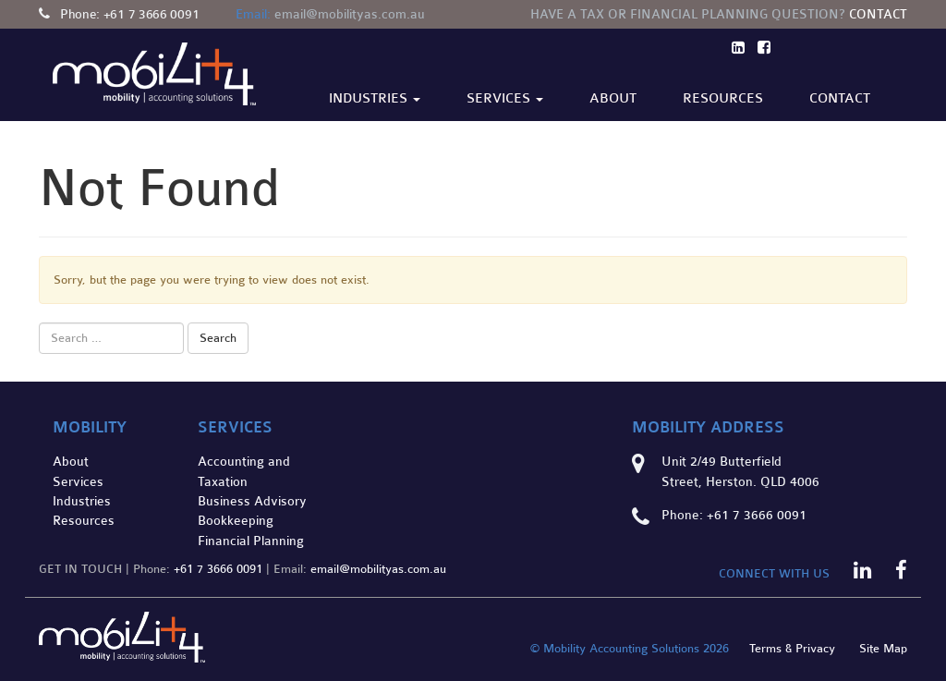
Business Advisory (252, 501)
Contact (878, 14)
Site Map (883, 648)
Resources (723, 98)
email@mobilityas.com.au (349, 14)
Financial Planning (251, 541)
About (613, 98)
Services (505, 98)
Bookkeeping (235, 521)
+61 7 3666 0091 (151, 14)
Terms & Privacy (792, 648)
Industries (374, 98)
